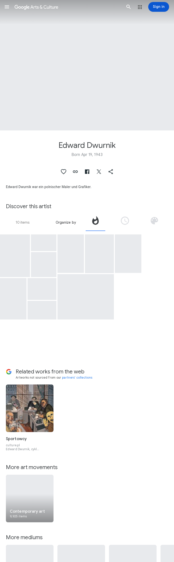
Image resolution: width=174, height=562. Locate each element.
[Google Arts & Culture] (68, 7)
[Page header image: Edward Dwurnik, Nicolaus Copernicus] (87, 65)
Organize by (66, 222)
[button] (7, 7)
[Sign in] (158, 7)
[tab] (95, 222)
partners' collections (77, 377)
